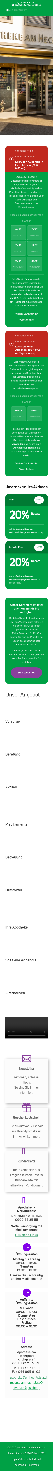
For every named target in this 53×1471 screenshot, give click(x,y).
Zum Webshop (26, 672)
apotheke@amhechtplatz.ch (29, 1377)
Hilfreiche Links (26, 1235)
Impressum (33, 1468)
